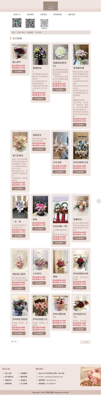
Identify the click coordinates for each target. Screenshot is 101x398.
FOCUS (65, 392)
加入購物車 (18, 71)
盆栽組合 (24, 380)
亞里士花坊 (21, 32)
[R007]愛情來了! (59, 315)
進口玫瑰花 (18, 155)
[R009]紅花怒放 (20, 319)
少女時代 (37, 273)
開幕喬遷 (8, 383)
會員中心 (17, 14)
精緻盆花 (8, 380)
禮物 (55, 276)
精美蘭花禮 (78, 68)
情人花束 (8, 373)
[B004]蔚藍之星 (80, 162)
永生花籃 (57, 162)
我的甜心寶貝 (19, 274)
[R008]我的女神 (80, 273)
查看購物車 (57, 14)
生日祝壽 (24, 383)
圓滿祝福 (37, 68)
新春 (35, 219)
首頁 (13, 32)
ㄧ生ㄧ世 (17, 221)
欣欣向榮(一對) (60, 226)
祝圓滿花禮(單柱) (60, 64)
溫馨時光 (77, 219)
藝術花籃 (24, 377)
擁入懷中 (17, 62)
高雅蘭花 (24, 373)
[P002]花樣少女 (40, 319)
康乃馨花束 (9, 377)
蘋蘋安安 (37, 135)
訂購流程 (43, 14)
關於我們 (71, 14)
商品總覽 (30, 14)
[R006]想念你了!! (79, 315)
